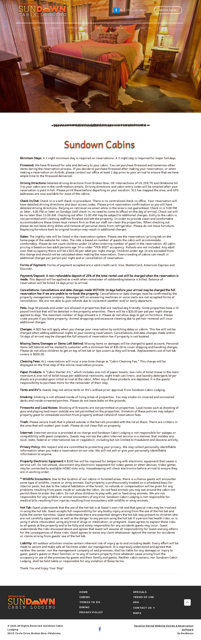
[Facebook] (116, 10)
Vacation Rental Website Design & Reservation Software (164, 627)
